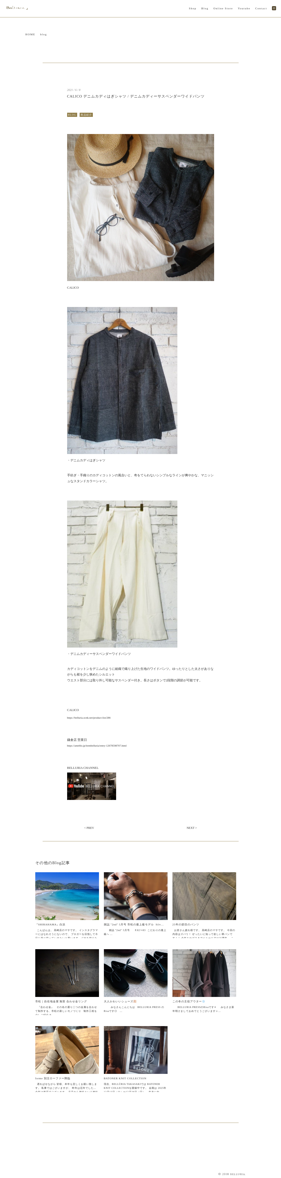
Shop (192, 8)
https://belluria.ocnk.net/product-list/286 (89, 717)
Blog (204, 8)
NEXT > (192, 828)
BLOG (72, 114)
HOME (30, 34)
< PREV (89, 828)
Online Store (223, 8)
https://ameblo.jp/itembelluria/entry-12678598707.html (97, 745)
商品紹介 (86, 114)
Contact (261, 8)
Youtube (244, 8)
